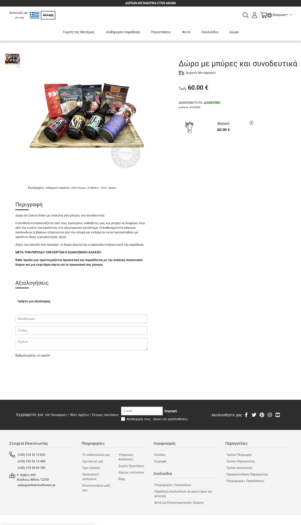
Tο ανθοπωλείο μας (96, 455)
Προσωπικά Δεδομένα (90, 477)
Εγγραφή (160, 461)
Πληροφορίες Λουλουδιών (172, 485)
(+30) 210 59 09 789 (31, 468)
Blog (121, 479)
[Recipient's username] (142, 411)
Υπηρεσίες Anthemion (126, 457)
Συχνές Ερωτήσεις (131, 466)
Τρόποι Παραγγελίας (240, 461)
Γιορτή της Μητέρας (79, 32)
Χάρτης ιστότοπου (131, 472)
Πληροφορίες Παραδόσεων (245, 481)
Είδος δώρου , (79, 187)
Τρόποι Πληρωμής (239, 455)
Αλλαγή (48, 15)
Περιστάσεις (161, 32)
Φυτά (186, 32)
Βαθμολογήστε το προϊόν (32, 355)
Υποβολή (23, 366)
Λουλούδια (209, 32)
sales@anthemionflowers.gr (36, 485)
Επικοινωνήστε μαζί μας (96, 488)
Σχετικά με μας (92, 461)
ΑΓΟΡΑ (217, 149)
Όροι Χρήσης (91, 468)
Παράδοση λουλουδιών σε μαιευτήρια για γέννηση (183, 494)
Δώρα (234, 32)
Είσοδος (160, 455)
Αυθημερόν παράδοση (123, 32)
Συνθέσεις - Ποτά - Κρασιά (102, 187)
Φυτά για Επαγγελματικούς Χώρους (179, 502)
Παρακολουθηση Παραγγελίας (247, 474)
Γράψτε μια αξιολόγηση (34, 301)
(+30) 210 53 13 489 (31, 461)
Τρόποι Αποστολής (239, 468)
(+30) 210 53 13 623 (31, 455)
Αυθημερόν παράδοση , (58, 187)
